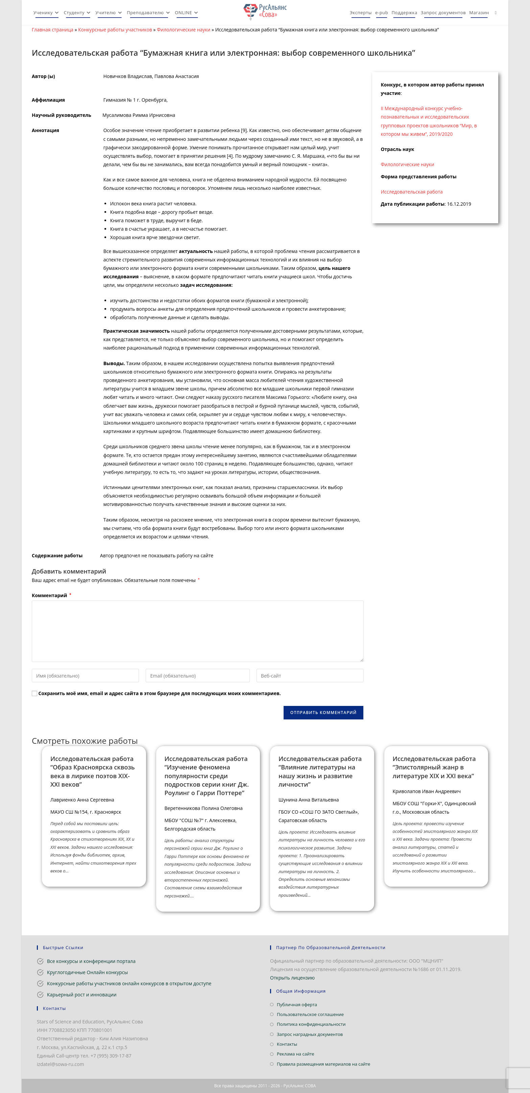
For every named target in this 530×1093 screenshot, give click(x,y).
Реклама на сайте (295, 1054)
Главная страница (52, 29)
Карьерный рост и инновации (82, 994)
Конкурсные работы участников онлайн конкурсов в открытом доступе (129, 983)
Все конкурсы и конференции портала (91, 961)
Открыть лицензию (292, 977)
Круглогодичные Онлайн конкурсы (87, 972)
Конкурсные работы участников (115, 29)
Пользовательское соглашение (310, 1014)
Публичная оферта (297, 1004)
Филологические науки (183, 29)
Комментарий (51, 595)
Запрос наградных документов (310, 1034)
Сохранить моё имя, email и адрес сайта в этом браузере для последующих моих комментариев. (160, 693)
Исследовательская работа (412, 191)
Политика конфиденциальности (311, 1024)
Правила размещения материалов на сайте (323, 1064)
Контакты (287, 1044)
